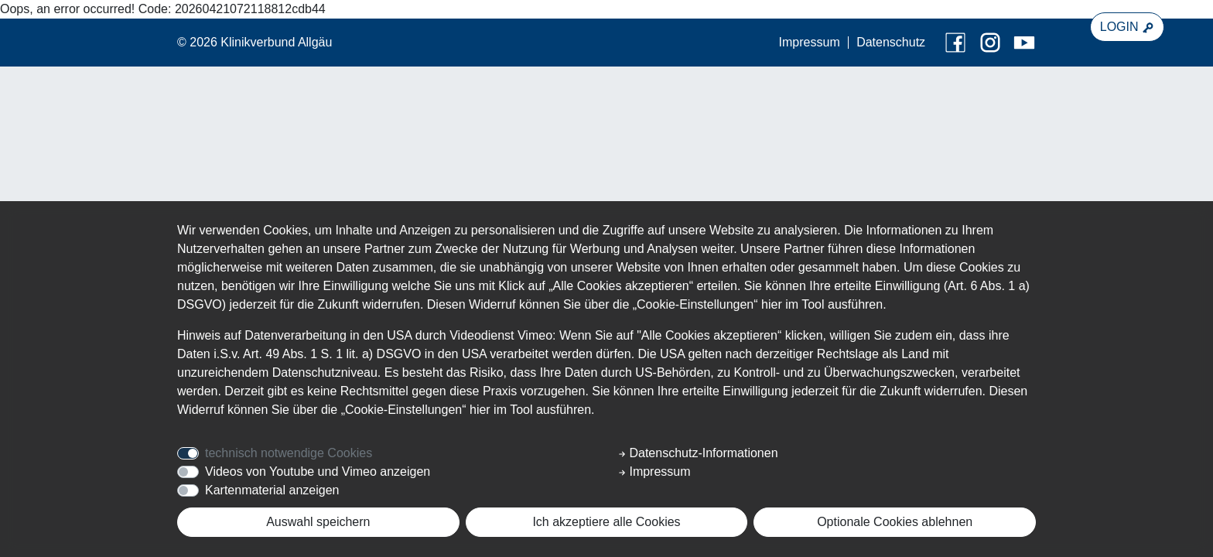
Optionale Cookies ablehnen (894, 521)
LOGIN (1127, 27)
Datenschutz (890, 42)
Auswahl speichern (318, 521)
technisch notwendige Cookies (288, 453)
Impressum (809, 42)
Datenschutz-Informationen (698, 453)
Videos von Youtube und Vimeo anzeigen (317, 471)
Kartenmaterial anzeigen (272, 490)
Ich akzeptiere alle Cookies (606, 521)
